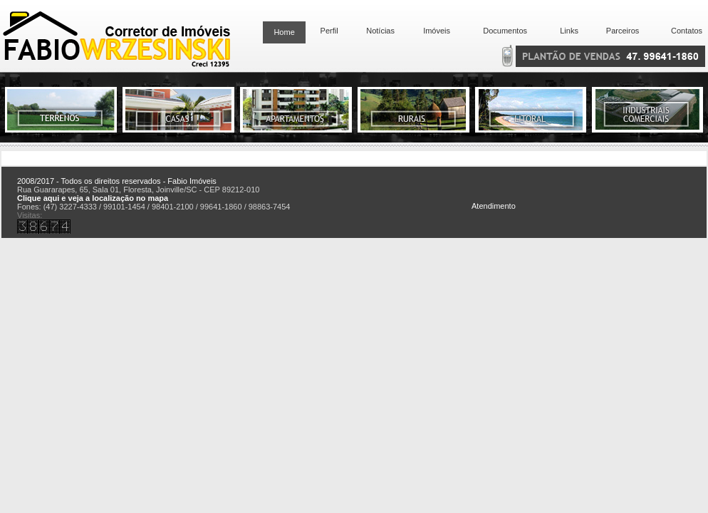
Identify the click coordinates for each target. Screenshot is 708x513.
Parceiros (622, 30)
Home (284, 32)
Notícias (380, 30)
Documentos (503, 30)
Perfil (327, 30)
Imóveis (436, 30)
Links (569, 30)
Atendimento (494, 206)
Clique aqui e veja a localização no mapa (92, 198)
